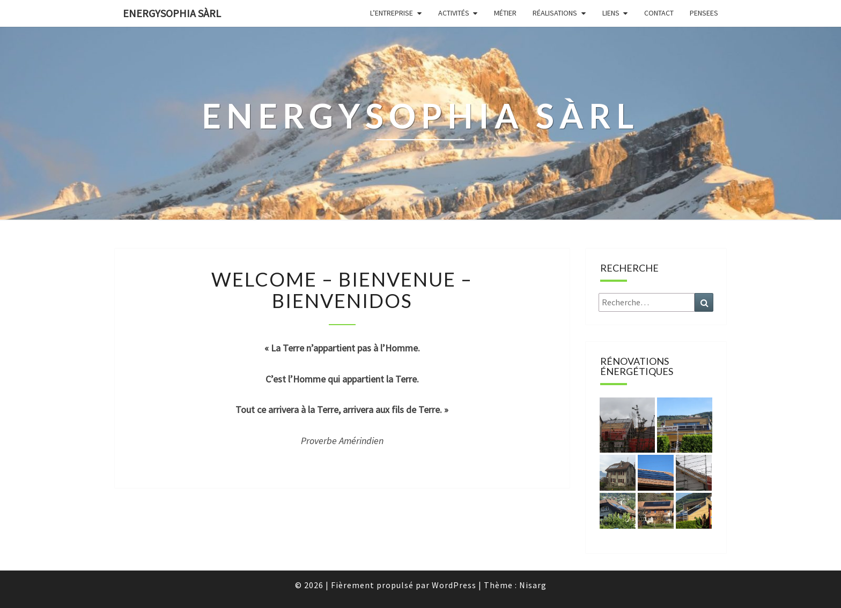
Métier (505, 13)
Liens (610, 13)
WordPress (454, 585)
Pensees (704, 13)
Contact (659, 13)
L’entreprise (391, 13)
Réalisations (555, 13)
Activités (453, 13)
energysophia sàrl (172, 13)
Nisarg (533, 585)
